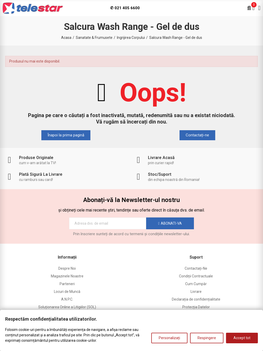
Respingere (207, 338)
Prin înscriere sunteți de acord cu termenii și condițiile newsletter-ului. (131, 234)
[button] (65, 135)
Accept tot (241, 338)
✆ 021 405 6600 (125, 8)
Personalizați (169, 338)
